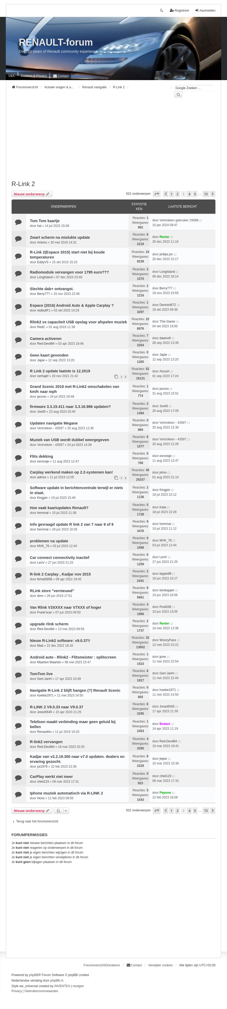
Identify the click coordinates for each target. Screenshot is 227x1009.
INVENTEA (62, 986)
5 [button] (195, 194)
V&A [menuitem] (11, 76)
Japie (41, 360)
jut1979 (42, 766)
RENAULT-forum (56, 42)
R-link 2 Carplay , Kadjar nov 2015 (60, 574)
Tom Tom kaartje (45, 221)
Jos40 (41, 411)
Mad (40, 645)
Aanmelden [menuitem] (205, 10)
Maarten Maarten (49, 662)
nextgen (78, 986)
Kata (163, 507)
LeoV (41, 562)
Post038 (165, 607)
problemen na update (49, 541)
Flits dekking (41, 456)
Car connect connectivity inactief (60, 557)
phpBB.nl (56, 980)
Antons (42, 242)
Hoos (41, 798)
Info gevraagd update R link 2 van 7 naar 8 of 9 (71, 524)
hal (39, 226)
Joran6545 (44, 712)
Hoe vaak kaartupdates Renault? (59, 508)
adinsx (41, 477)
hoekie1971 (45, 695)
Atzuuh (164, 371)
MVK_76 (43, 546)
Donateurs (112, 965)
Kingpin (42, 498)
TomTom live (41, 674)
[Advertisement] (114, 142)
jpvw (163, 657)
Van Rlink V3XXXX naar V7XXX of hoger (65, 607)
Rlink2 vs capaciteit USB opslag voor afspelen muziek (78, 322)
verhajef (42, 376)
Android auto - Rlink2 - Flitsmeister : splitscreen (73, 657)
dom (40, 596)
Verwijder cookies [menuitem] (160, 965)
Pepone (165, 792)
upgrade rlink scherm (49, 624)
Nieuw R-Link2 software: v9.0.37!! (60, 640)
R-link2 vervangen (46, 742)
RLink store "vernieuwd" (52, 591)
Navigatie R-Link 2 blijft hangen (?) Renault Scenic (75, 690)
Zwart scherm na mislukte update (60, 237)
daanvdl (165, 338)
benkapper (167, 590)
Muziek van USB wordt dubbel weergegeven (69, 440)
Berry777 (43, 294)
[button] (157, 194)
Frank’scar (44, 612)
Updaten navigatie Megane (54, 423)
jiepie (163, 759)
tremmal (42, 513)
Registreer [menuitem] (179, 10)
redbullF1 (43, 310)
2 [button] (177, 194)
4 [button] (189, 194)
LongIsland (45, 277)
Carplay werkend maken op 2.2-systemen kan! (71, 472)
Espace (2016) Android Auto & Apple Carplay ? (72, 305)
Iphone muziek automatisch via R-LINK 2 (66, 793)
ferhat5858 (44, 579)
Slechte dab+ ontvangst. (52, 289)
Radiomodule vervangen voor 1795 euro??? (69, 272)
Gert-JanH (44, 679)
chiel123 (43, 781)
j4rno (163, 472)
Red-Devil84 (46, 343)
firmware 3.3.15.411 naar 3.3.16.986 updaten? (70, 406)
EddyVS (42, 262)
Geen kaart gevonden (49, 355)
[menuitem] (33, 76)
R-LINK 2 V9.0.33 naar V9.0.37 (56, 707)
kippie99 (165, 574)
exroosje (43, 461)
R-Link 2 (23, 183)
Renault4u (44, 732)
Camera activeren (46, 339)
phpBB (33, 975)
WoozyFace (168, 640)
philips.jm (166, 254)
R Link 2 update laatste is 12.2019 (60, 371)
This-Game (167, 321)
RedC (41, 327)
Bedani (165, 724)
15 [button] (206, 194)
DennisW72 (168, 305)
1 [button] (171, 194)
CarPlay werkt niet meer (51, 776)
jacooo (41, 396)
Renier (164, 237)
